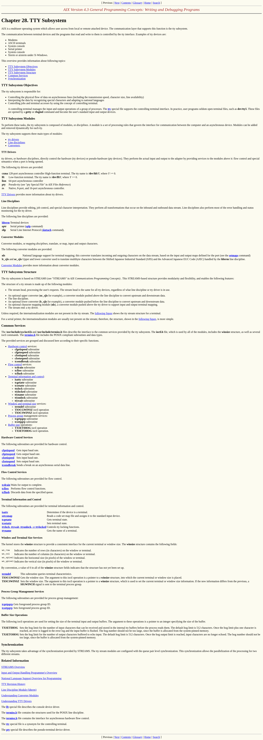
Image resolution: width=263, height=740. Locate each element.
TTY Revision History (13, 684)
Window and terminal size (22, 403)
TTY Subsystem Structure (22, 72)
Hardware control (17, 346)
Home (147, 2)
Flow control (15, 364)
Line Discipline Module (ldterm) (18, 689)
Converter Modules (11, 265)
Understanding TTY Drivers (16, 701)
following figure (103, 313)
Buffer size (14, 424)
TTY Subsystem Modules (22, 69)
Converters (14, 145)
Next (116, 2)
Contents (126, 2)
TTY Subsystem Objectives (23, 66)
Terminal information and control (26, 376)
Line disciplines (16, 142)
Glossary (137, 2)
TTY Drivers (8, 194)
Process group (15, 415)
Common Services (18, 75)
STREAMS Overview (13, 667)
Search (156, 2)
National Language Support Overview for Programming (31, 678)
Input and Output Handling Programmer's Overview (29, 672)
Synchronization (17, 78)
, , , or (24, 527)
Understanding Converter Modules (20, 695)
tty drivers (13, 139)
